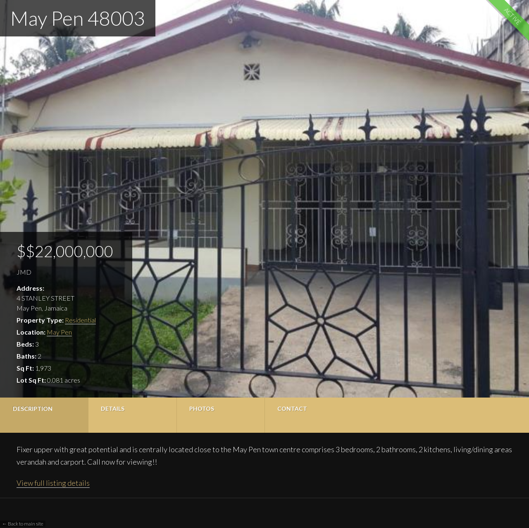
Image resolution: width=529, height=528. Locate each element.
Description (32, 408)
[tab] (44, 415)
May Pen (59, 332)
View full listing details (53, 482)
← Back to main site (22, 524)
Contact (292, 408)
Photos (201, 408)
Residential (80, 320)
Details (112, 408)
